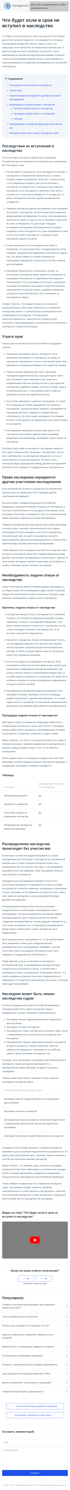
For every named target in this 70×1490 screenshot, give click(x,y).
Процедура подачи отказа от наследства (34, 113)
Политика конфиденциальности (52, 1485)
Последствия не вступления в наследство (30, 85)
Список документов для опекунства (20, 1316)
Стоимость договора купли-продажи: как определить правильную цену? (28, 1306)
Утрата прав (15, 90)
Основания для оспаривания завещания (22, 1355)
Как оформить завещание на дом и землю (35, 1415)
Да (26, 1278)
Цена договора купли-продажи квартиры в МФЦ (26, 1373)
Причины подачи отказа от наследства (33, 108)
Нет (43, 1278)
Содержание (15, 78)
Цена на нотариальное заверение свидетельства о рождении (28, 1336)
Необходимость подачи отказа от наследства (32, 104)
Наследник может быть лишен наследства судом (34, 133)
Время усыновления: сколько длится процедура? (27, 1382)
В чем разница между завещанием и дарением (35, 1406)
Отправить (35, 1473)
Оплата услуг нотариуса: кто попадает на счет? (26, 1325)
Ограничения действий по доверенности (22, 1391)
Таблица (18, 119)
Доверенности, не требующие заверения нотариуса (28, 1346)
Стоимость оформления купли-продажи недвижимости (30, 1364)
